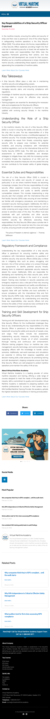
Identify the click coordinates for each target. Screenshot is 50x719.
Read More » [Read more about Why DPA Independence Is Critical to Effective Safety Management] (8, 600)
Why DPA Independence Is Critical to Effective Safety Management (22, 507)
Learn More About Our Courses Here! (15, 70)
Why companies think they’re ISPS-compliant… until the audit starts (22, 498)
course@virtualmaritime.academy (17, 702)
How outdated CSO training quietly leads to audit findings (19, 525)
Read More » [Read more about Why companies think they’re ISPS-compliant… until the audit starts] (8, 580)
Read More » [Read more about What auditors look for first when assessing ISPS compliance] (8, 621)
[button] (5, 14)
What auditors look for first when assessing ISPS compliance (20, 516)
